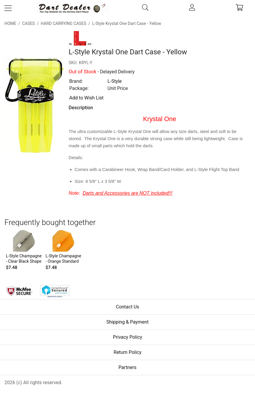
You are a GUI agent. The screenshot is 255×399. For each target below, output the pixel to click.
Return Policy (127, 352)
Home (10, 23)
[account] (192, 8)
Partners (128, 367)
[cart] (239, 8)
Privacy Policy (127, 337)
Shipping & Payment (127, 322)
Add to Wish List (86, 98)
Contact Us (127, 307)
